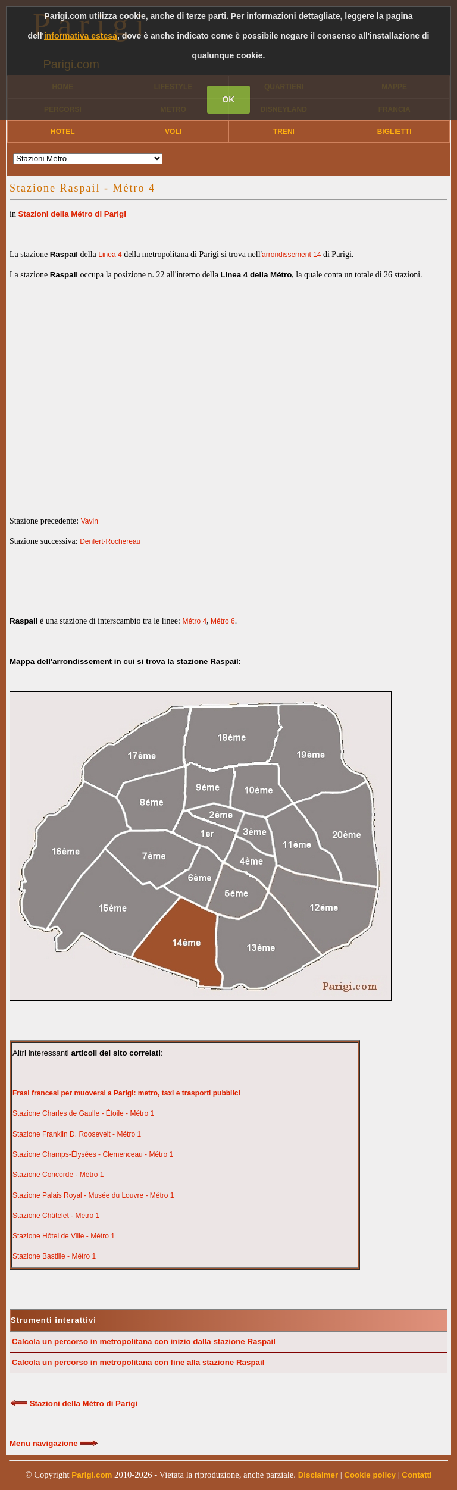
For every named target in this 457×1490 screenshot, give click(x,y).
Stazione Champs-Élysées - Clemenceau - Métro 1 (92, 1154)
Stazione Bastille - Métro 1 (54, 1256)
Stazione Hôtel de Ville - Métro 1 (63, 1236)
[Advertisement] (228, 388)
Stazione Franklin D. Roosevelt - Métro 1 (76, 1134)
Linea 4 (109, 255)
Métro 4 (194, 621)
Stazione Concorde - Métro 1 (58, 1174)
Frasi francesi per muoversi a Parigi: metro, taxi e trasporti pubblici (126, 1093)
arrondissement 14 (291, 255)
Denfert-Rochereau (110, 541)
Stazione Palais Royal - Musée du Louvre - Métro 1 (93, 1195)
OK (228, 99)
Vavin (89, 521)
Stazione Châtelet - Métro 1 (55, 1216)
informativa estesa (80, 35)
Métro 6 (223, 621)
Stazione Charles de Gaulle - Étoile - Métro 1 (83, 1113)
